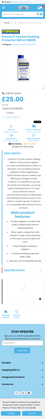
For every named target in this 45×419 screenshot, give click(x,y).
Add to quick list (11, 117)
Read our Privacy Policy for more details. (19, 408)
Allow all (32, 413)
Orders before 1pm (33, 129)
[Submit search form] (37, 14)
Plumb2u (6, 362)
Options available (11, 129)
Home (7, 22)
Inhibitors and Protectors (29, 22)
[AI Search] (41, 14)
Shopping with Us (11, 370)
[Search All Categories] (22, 14)
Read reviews (34, 138)
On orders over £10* (11, 138)
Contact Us (7, 384)
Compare (8, 113)
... (13, 22)
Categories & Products (13, 377)
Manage (10, 413)
